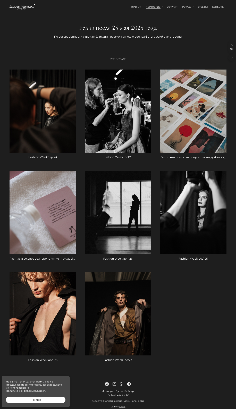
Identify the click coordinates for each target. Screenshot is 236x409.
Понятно (35, 399)
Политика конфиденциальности (123, 403)
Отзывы (203, 7)
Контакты (218, 7)
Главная (136, 7)
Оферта (97, 403)
